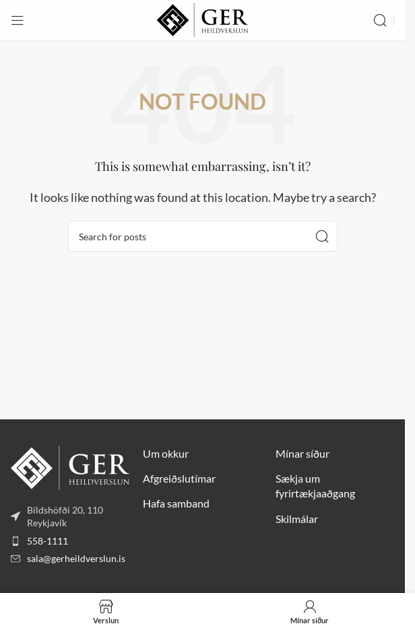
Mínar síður (302, 453)
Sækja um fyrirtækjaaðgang (315, 485)
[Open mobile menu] (17, 20)
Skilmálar (297, 518)
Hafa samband (176, 503)
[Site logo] (202, 18)
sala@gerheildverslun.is (76, 558)
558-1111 (47, 541)
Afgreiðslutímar (179, 478)
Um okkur (166, 453)
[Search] (379, 20)
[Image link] (70, 466)
